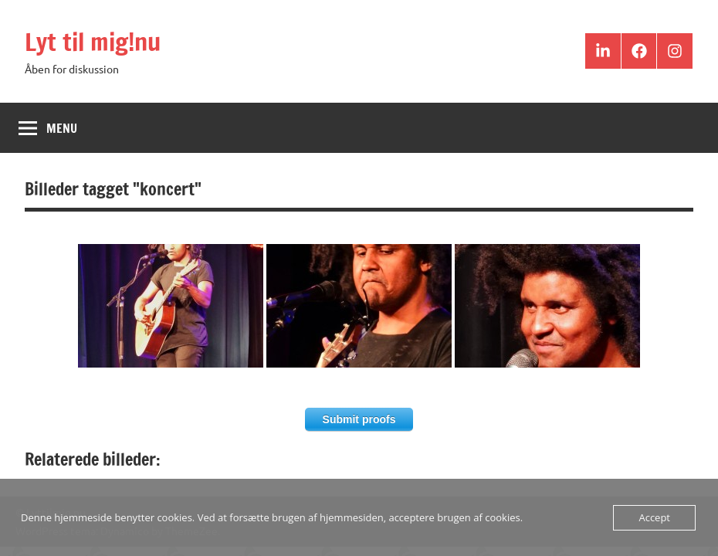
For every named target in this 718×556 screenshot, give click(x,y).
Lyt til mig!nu (93, 41)
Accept (654, 517)
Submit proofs (359, 419)
